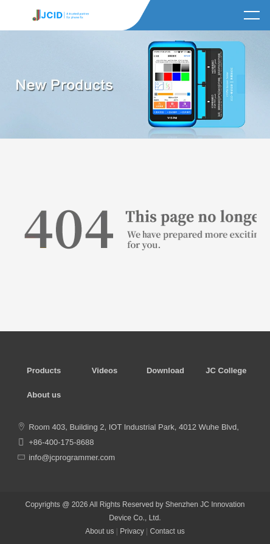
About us (44, 394)
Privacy (132, 531)
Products (44, 370)
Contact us (167, 531)
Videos (104, 370)
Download (165, 370)
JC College (226, 370)
